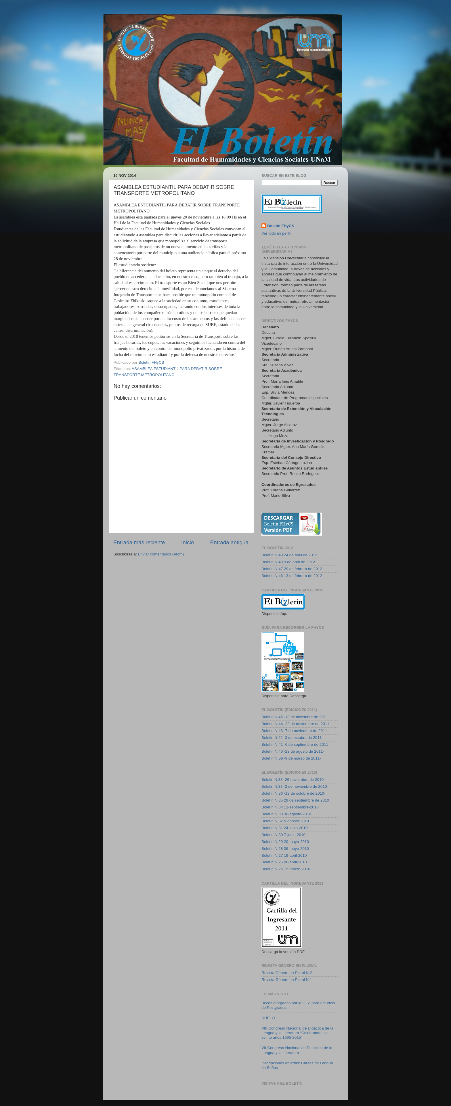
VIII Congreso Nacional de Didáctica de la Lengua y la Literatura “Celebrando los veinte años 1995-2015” (297, 1033)
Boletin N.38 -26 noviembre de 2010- (293, 779)
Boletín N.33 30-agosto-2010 (286, 814)
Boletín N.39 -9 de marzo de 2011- (291, 758)
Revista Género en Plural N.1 (286, 979)
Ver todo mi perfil (276, 233)
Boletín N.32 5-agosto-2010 (285, 821)
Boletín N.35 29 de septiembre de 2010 (295, 800)
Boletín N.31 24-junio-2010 (284, 828)
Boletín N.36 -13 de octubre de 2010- (293, 793)
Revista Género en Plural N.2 (286, 973)
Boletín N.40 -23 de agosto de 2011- (292, 751)
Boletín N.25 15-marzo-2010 (285, 869)
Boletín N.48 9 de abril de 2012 (288, 562)
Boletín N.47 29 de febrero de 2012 (291, 569)
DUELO (268, 1018)
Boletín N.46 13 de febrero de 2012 (291, 576)
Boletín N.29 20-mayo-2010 (285, 841)
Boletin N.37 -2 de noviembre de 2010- (294, 786)
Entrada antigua (229, 542)
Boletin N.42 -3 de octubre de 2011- (292, 737)
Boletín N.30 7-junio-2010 (283, 835)
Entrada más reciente (139, 542)
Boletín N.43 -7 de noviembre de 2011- (294, 731)
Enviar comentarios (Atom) (161, 554)
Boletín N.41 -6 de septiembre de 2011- (295, 744)
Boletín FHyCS (280, 226)
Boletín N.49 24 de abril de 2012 (289, 555)
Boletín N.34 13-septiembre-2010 (290, 807)
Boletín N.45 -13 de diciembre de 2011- (295, 717)
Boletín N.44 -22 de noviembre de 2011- (295, 724)
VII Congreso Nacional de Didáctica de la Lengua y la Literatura (296, 1050)
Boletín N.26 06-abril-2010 (284, 862)
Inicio (187, 542)
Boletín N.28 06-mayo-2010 (285, 848)
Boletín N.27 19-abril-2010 (284, 855)
